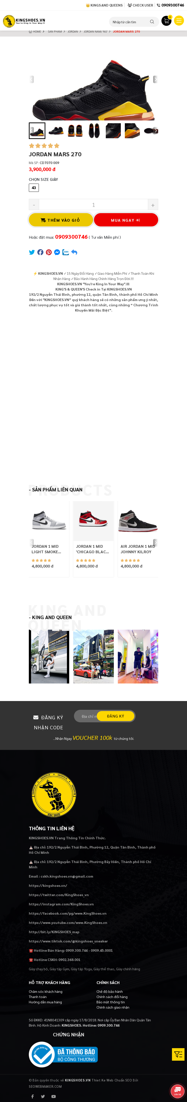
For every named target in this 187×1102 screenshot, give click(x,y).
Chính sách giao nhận (113, 1007)
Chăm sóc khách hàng (45, 991)
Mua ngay (125, 220)
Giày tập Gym (59, 969)
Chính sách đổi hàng (112, 996)
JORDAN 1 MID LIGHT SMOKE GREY (45, 549)
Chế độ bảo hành (110, 991)
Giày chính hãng (128, 969)
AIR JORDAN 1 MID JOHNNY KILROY (138, 548)
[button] (37, 130)
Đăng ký (115, 716)
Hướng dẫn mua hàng (45, 1002)
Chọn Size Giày (43, 179)
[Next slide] (155, 79)
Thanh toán (38, 996)
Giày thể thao (104, 969)
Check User (140, 5)
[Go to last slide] (31, 130)
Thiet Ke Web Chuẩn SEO (111, 1080)
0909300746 (172, 5)
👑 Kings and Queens (104, 5)
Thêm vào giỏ (60, 220)
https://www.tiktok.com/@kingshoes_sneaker (68, 941)
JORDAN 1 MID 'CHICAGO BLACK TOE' (92, 549)
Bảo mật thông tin (111, 1002)
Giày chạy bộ (38, 969)
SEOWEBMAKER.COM (45, 1086)
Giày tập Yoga (81, 969)
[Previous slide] (31, 79)
